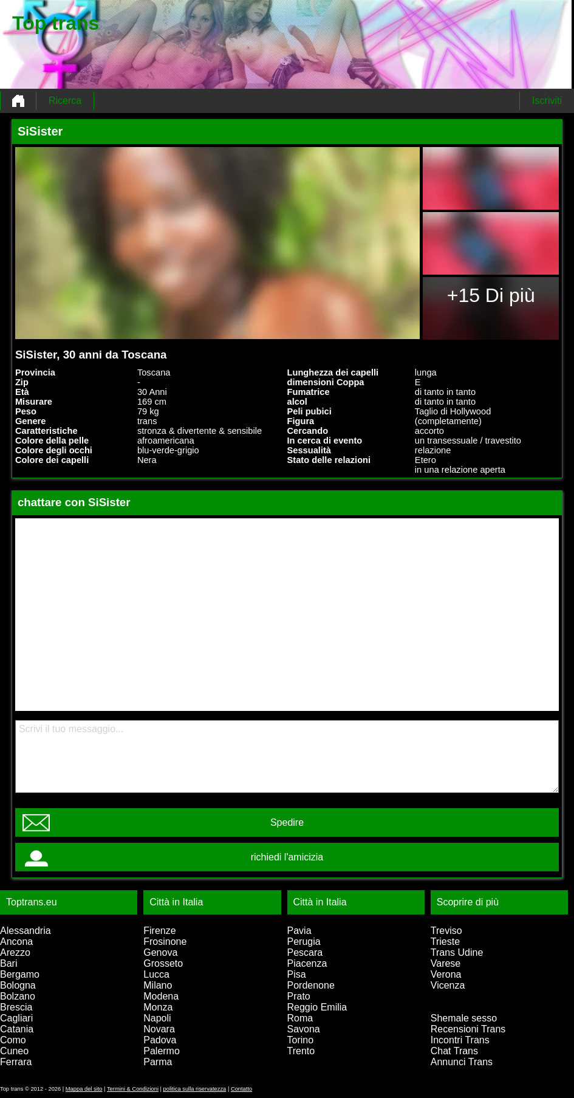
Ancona (16, 941)
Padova (159, 1040)
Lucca (156, 974)
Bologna (18, 985)
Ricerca (65, 100)
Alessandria (25, 930)
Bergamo (19, 974)
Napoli (157, 1018)
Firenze (159, 930)
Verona (446, 974)
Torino (300, 1040)
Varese (446, 963)
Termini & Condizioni (133, 1089)
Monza (158, 1007)
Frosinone (164, 941)
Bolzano (17, 996)
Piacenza (307, 963)
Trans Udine (457, 952)
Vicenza (448, 985)
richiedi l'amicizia (287, 857)
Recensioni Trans (468, 1029)
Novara (159, 1029)
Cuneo (14, 1051)
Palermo (161, 1051)
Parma (157, 1062)
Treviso (446, 930)
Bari (8, 963)
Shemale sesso (464, 1018)
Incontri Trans (460, 1040)
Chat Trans (454, 1051)
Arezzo (15, 952)
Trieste (445, 941)
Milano (157, 985)
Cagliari (16, 1018)
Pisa (296, 974)
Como (13, 1040)
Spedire (287, 822)
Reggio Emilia (317, 1007)
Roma (300, 1018)
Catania (16, 1029)
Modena (161, 996)
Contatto (241, 1089)
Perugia (304, 941)
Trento (301, 1051)
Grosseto (163, 963)
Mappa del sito (84, 1089)
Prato (298, 996)
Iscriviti (547, 100)
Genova (160, 952)
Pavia (299, 930)
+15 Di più (491, 295)
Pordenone (311, 985)
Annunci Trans (462, 1062)
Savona (303, 1029)
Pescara (305, 952)
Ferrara (16, 1062)
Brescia (16, 1007)
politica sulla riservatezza (195, 1089)
